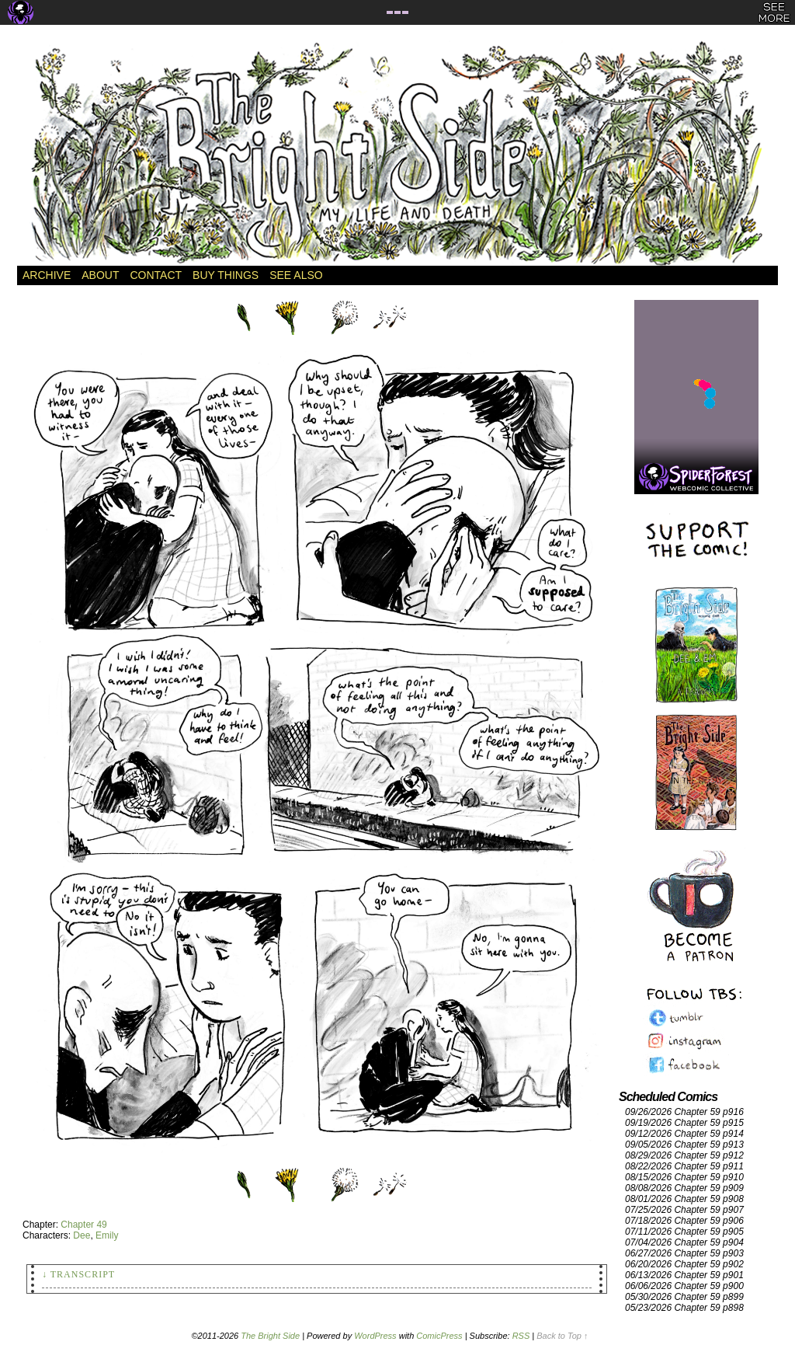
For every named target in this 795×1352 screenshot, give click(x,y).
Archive (47, 275)
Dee (81, 1235)
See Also (295, 275)
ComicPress (439, 1335)
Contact (156, 275)
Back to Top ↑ (562, 1335)
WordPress (375, 1335)
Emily (106, 1235)
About (100, 275)
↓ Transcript (78, 1274)
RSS (521, 1335)
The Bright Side (397, 153)
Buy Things (226, 275)
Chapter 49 (83, 1224)
